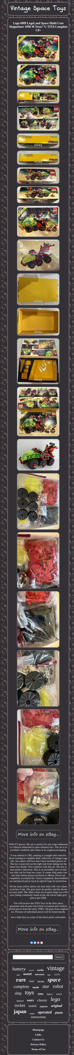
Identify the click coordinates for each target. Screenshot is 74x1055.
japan (20, 1011)
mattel (27, 974)
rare (21, 980)
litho (57, 974)
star (45, 986)
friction (41, 981)
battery (19, 968)
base (49, 975)
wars (30, 1000)
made (36, 987)
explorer (44, 1006)
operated (45, 1012)
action (59, 994)
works (40, 970)
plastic (59, 1012)
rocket (20, 1005)
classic (42, 1000)
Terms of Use (38, 1049)
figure (50, 994)
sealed (32, 1006)
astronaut (39, 974)
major (32, 1013)
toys (29, 992)
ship (18, 993)
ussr (18, 975)
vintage (55, 968)
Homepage (38, 1029)
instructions (38, 1017)
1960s (40, 994)
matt (31, 981)
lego (55, 999)
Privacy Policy (38, 1044)
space (54, 980)
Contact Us (38, 1039)
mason (20, 1000)
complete (21, 986)
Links (38, 1034)
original (56, 1006)
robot (58, 986)
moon (31, 970)
